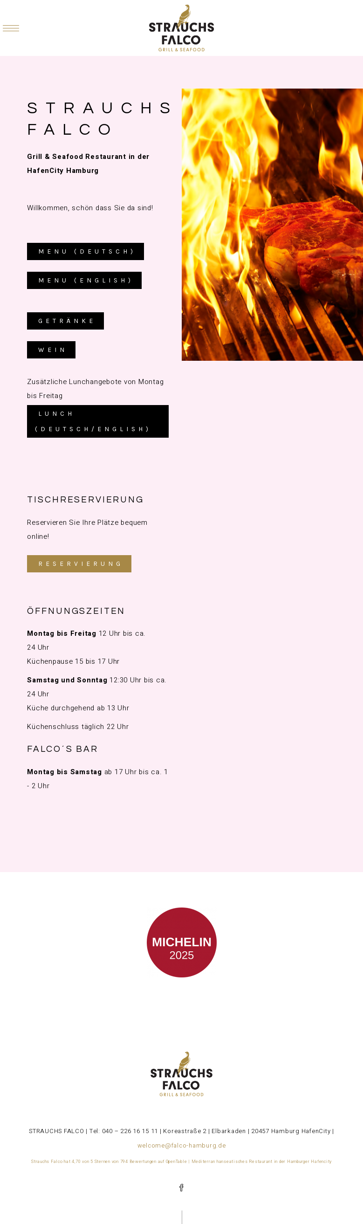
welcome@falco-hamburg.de (181, 1145)
